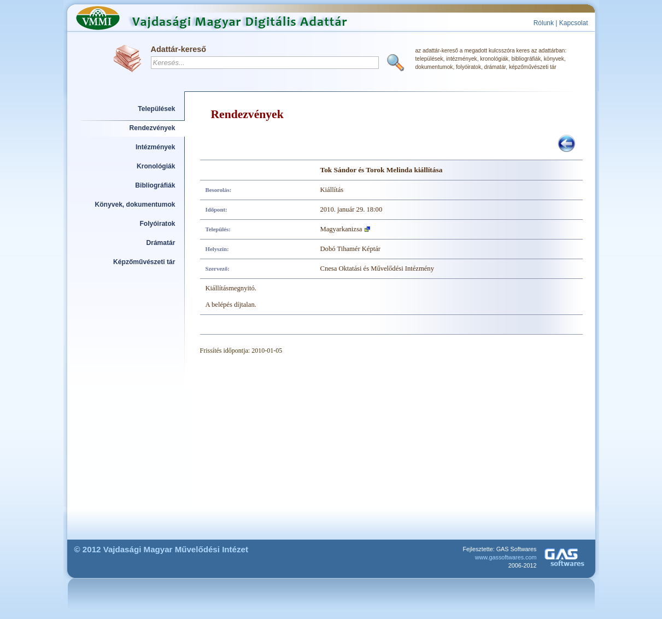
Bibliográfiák (155, 185)
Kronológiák (156, 166)
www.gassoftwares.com (506, 557)
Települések (156, 109)
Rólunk (544, 23)
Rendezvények (152, 128)
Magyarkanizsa (341, 229)
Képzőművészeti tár (144, 262)
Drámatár (160, 243)
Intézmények (155, 147)
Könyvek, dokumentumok (135, 204)
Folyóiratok (157, 223)
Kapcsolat (573, 23)
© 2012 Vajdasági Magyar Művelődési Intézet (161, 549)
